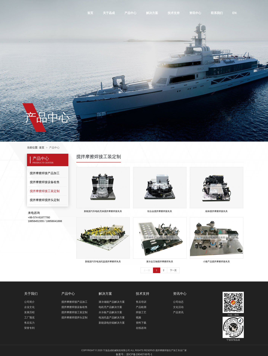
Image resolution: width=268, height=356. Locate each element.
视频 (138, 332)
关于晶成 (109, 13)
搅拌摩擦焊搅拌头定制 (45, 200)
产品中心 (130, 13)
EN (234, 13)
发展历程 (29, 327)
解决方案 (152, 13)
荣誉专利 (29, 342)
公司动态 (178, 316)
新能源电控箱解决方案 (112, 337)
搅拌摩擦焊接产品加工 (45, 173)
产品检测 (141, 322)
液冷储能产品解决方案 (112, 316)
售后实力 (29, 337)
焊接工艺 (141, 327)
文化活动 (178, 322)
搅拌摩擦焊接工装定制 (45, 191)
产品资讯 (178, 327)
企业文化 (29, 322)
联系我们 (217, 13)
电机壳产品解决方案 (110, 322)
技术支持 (174, 13)
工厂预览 (29, 332)
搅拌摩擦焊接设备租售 (45, 182)
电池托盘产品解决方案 (112, 332)
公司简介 (29, 316)
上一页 (146, 270)
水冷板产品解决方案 (110, 327)
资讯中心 (195, 13)
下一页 (173, 270)
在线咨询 (141, 342)
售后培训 (141, 316)
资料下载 (141, 337)
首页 (90, 13)
